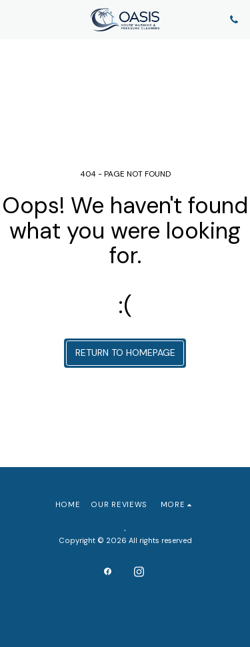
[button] (14, 19)
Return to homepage (125, 352)
